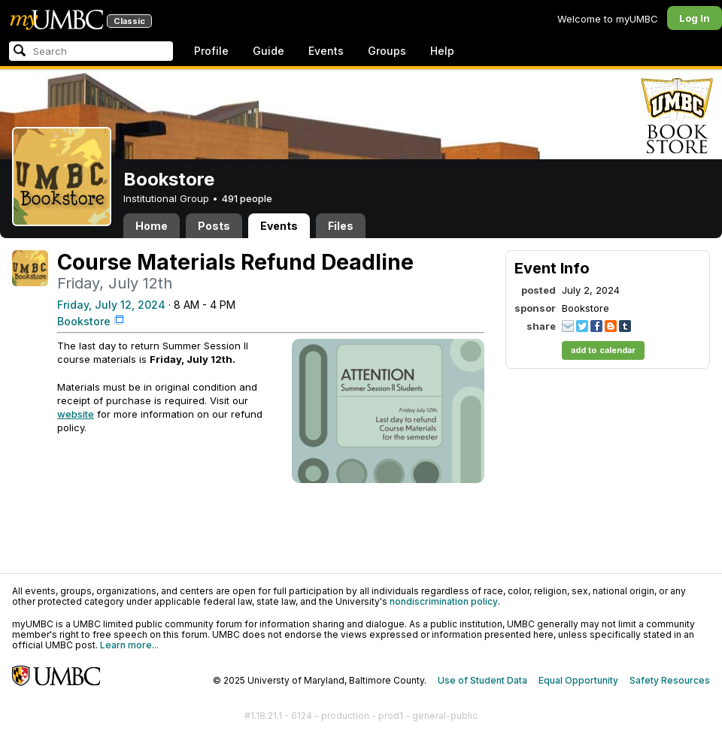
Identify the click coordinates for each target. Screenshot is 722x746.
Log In (694, 18)
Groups (387, 50)
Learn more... (129, 645)
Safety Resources (669, 680)
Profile (211, 50)
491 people (246, 198)
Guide (268, 50)
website (75, 414)
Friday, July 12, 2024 (111, 304)
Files (340, 225)
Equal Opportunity (578, 680)
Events (326, 50)
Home (151, 225)
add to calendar (603, 350)
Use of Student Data (482, 680)
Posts (214, 225)
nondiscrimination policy (444, 601)
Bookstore (84, 321)
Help (442, 50)
